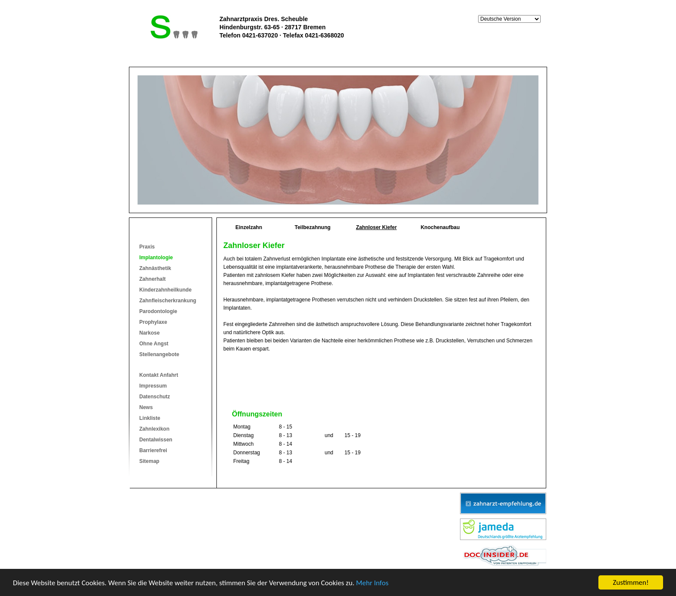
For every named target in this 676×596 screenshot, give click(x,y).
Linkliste (149, 418)
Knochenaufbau (440, 227)
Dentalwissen (155, 440)
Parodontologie (158, 311)
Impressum (153, 386)
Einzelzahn (248, 227)
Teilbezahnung (312, 227)
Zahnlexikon (154, 429)
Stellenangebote (159, 354)
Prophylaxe (153, 322)
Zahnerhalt (152, 279)
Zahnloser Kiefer (376, 227)
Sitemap (149, 461)
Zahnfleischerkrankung (167, 301)
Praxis (147, 247)
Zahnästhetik (155, 268)
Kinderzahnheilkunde (165, 290)
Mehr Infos (372, 582)
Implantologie (156, 258)
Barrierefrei (153, 450)
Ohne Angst (154, 344)
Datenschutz (154, 397)
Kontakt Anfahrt (158, 375)
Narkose (149, 333)
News (146, 407)
